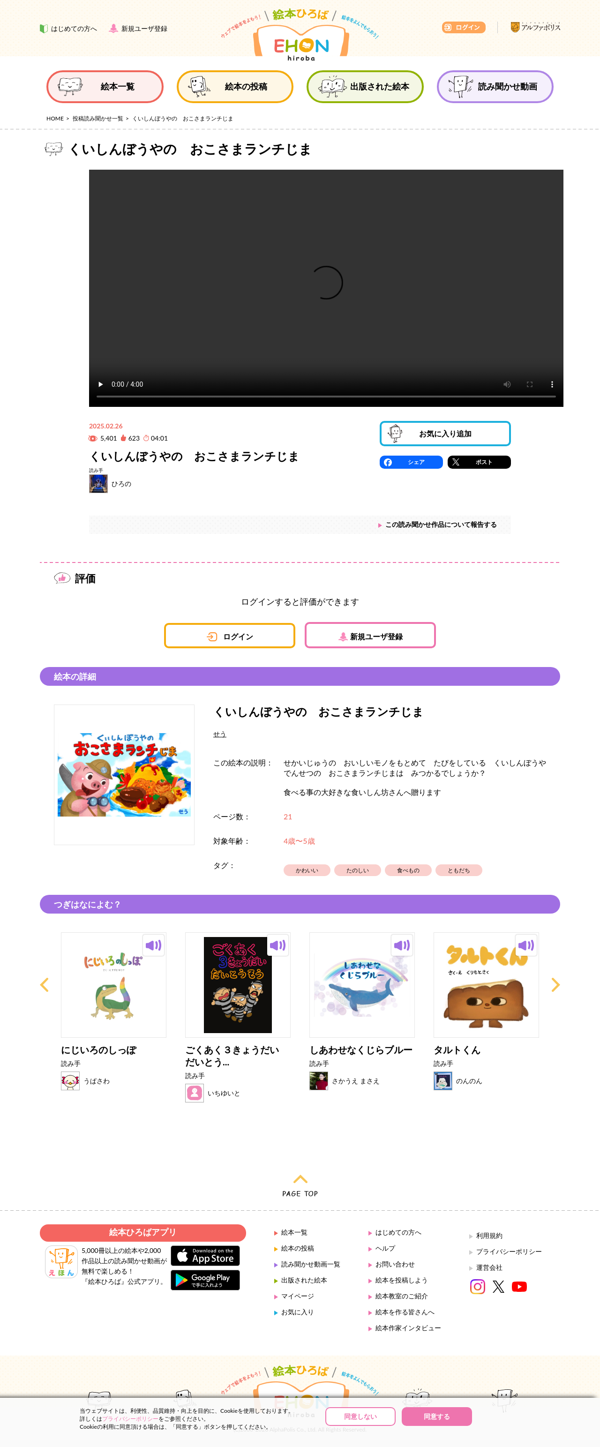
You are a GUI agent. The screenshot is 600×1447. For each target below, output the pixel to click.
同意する (437, 1416)
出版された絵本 (304, 1280)
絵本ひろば (300, 34)
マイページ (297, 1296)
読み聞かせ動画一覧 (310, 1264)
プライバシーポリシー (509, 1251)
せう (219, 734)
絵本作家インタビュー (408, 1328)
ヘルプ (385, 1248)
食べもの (408, 870)
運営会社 (489, 1267)
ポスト (484, 461)
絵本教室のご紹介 (401, 1296)
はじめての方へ (398, 1232)
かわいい (307, 870)
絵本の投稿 (297, 1248)
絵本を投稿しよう (401, 1280)
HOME (55, 118)
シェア (416, 461)
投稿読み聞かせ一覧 (98, 118)
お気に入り (297, 1312)
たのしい (357, 870)
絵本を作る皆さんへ (405, 1312)
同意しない (360, 1416)
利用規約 (489, 1235)
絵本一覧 (294, 1232)
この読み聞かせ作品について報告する (441, 524)
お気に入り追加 (445, 433)
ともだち (459, 870)
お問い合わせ (395, 1264)
